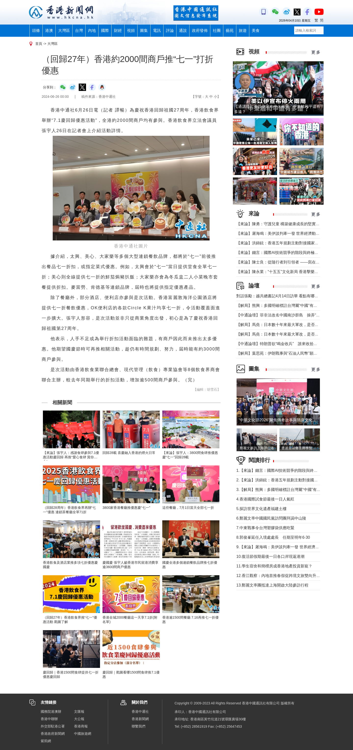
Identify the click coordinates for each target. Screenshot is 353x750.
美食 (256, 30)
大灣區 (64, 30)
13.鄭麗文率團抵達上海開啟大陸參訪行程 (272, 585)
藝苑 (230, 30)
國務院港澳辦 (51, 711)
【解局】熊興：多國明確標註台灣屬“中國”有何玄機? (282, 305)
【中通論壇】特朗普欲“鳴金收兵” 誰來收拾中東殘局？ (284, 344)
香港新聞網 (140, 719)
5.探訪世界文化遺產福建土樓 (261, 509)
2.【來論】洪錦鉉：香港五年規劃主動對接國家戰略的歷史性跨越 (292, 480)
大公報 (79, 719)
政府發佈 (200, 30)
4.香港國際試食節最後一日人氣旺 (265, 499)
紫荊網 (46, 741)
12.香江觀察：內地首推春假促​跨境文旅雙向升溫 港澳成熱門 (288, 576)
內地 (92, 30)
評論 (170, 30)
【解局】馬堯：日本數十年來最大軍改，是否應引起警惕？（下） (293, 325)
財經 (118, 30)
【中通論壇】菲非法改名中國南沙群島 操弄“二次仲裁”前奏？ (290, 315)
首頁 (38, 44)
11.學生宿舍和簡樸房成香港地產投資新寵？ (274, 566)
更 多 (315, 52)
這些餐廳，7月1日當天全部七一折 (188, 508)
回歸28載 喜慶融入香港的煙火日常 (128, 453)
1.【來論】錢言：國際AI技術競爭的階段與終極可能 (281, 470)
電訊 (157, 30)
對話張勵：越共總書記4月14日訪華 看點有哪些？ (279, 296)
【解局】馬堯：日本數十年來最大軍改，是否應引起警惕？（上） (293, 334)
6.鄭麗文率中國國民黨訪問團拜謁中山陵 (271, 518)
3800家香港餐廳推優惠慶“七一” (126, 508)
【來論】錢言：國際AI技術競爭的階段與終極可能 (279, 252)
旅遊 (243, 30)
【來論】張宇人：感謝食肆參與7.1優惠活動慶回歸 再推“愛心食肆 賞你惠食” (71, 457)
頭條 (36, 30)
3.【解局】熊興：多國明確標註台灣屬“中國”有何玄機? (283, 490)
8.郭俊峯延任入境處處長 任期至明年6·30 (273, 537)
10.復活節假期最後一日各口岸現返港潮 (270, 556)
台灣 (79, 30)
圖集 (144, 30)
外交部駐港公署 (53, 726)
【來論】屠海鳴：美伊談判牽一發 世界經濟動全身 (280, 233)
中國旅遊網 (82, 734)
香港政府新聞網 (53, 734)
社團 (217, 30)
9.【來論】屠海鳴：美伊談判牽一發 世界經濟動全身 (281, 547)
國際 (105, 30)
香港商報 (81, 726)
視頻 (131, 30)
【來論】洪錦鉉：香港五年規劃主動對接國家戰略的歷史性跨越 (291, 243)
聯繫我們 (138, 726)
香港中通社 (140, 711)
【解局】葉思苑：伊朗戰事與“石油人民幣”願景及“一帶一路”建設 (291, 353)
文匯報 (79, 711)
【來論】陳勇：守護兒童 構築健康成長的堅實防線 (280, 224)
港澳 (49, 30)
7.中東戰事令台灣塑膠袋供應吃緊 (265, 528)
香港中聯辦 (49, 719)
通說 (183, 30)
